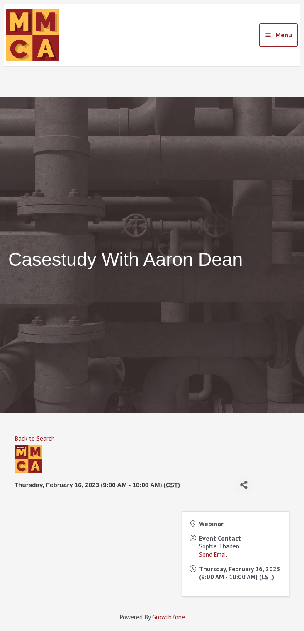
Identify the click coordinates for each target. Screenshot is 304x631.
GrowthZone (168, 617)
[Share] (243, 485)
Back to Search (35, 438)
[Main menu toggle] (278, 35)
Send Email (213, 554)
